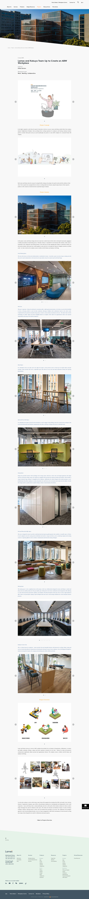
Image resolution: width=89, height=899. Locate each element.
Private (41, 860)
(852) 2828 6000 (9, 862)
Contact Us (72, 2)
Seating (41, 868)
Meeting (24, 73)
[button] (82, 3)
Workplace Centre (63, 2)
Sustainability (19, 858)
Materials (52, 858)
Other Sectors (22, 68)
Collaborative (32, 73)
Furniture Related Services (32, 858)
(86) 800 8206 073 (10, 857)
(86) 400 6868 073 (10, 855)
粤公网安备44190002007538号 (54, 895)
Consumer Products (66, 868)
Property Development (66, 874)
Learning (41, 863)
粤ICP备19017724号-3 (46, 895)
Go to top (7, 837)
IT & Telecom (65, 871)
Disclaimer (38, 892)
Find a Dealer (55, 2)
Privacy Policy (46, 892)
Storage (41, 871)
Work (19, 73)
